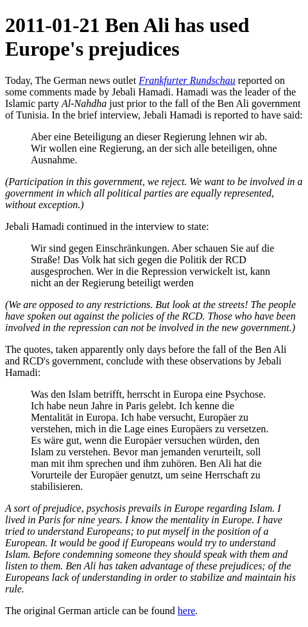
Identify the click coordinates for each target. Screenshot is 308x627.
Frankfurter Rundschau (187, 80)
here (187, 610)
